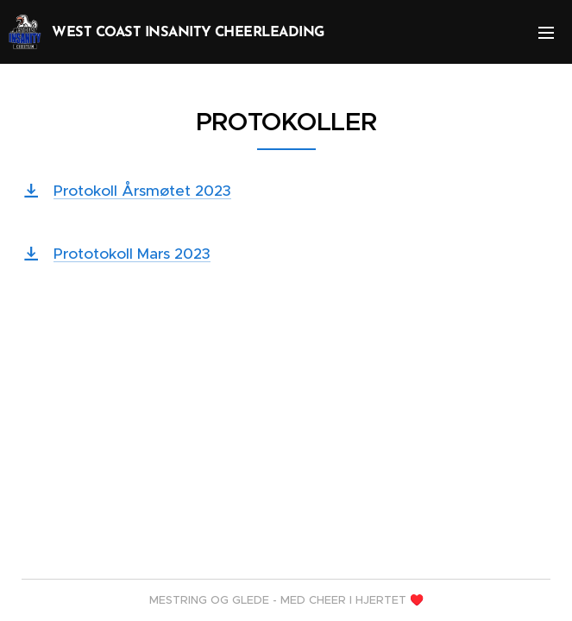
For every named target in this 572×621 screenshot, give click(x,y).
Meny (546, 33)
